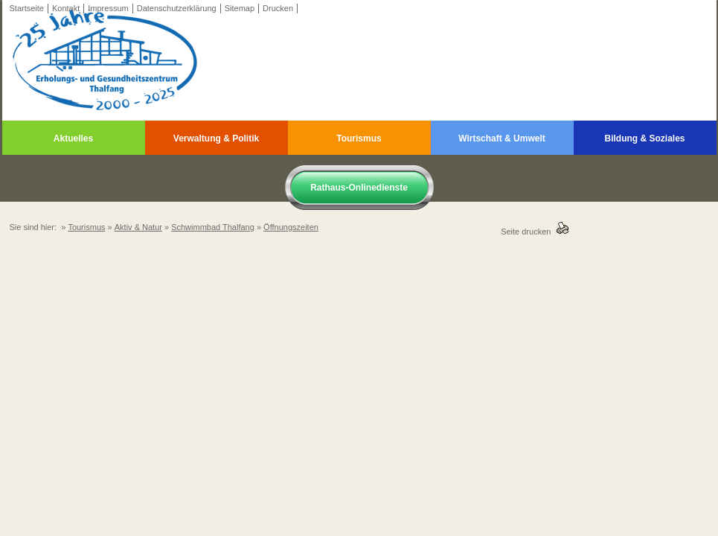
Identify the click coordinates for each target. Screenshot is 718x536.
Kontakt (66, 8)
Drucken (278, 8)
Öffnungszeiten (290, 227)
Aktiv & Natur (138, 227)
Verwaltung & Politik (216, 138)
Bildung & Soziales (644, 138)
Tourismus (358, 138)
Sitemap (239, 8)
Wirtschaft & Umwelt (501, 138)
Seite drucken (528, 231)
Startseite (27, 8)
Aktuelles (73, 138)
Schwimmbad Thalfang (212, 227)
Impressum (108, 8)
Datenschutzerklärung (177, 8)
